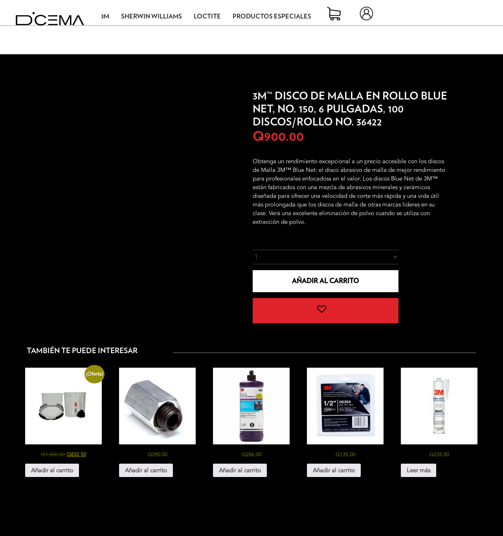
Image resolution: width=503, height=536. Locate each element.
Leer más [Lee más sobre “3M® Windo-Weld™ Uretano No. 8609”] (418, 470)
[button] (326, 310)
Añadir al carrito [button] (52, 470)
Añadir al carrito (325, 281)
